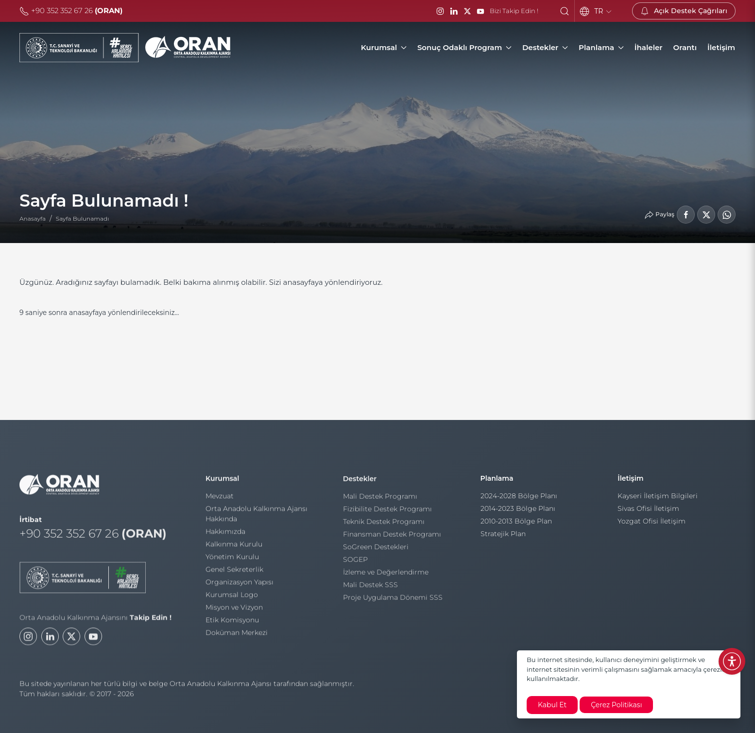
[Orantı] (685, 47)
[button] (564, 11)
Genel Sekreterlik (234, 571)
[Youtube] (93, 641)
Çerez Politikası (616, 704)
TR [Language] (603, 11)
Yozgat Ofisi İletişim (652, 524)
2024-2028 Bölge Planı (518, 499)
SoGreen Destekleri (376, 549)
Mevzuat (220, 498)
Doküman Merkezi (237, 634)
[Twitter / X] (467, 11)
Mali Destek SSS (370, 587)
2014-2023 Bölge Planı (517, 511)
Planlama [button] (601, 47)
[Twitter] (71, 641)
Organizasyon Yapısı (240, 584)
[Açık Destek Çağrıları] (684, 10)
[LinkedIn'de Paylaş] (706, 215)
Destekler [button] (545, 47)
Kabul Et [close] (552, 704)
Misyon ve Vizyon (234, 609)
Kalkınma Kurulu (234, 546)
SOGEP (355, 562)
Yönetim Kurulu (232, 559)
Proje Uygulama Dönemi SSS (393, 599)
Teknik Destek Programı (384, 524)
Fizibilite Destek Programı (387, 511)
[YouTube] (480, 11)
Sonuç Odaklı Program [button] (464, 47)
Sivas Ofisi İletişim (648, 511)
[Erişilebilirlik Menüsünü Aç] (732, 661)
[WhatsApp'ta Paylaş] (727, 215)
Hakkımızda (225, 533)
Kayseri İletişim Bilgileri (658, 499)
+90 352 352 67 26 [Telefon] (70, 10)
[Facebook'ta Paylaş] (686, 215)
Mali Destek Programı (380, 498)
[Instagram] (440, 11)
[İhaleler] (649, 47)
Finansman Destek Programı (392, 536)
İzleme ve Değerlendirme (386, 574)
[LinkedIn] (453, 11)
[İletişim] (721, 47)
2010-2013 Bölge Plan (516, 524)
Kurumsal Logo (232, 597)
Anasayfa (32, 218)
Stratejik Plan (503, 537)
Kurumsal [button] (384, 47)
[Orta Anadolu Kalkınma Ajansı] (124, 47)
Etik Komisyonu (232, 622)
